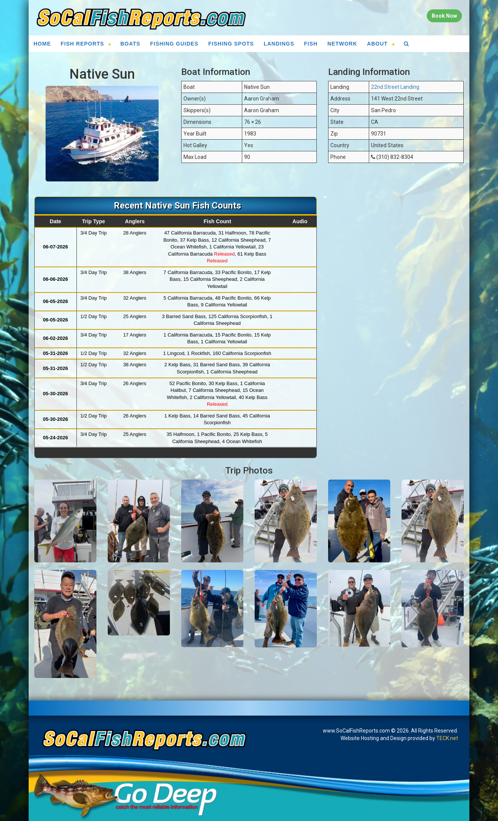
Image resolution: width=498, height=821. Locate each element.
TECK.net (447, 738)
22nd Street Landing (395, 87)
